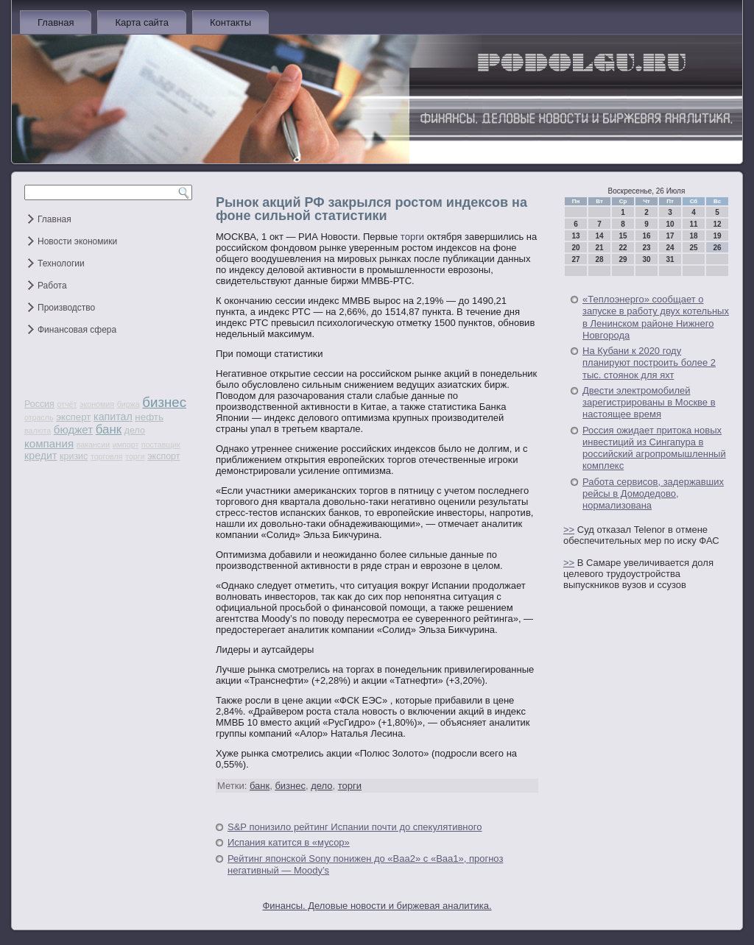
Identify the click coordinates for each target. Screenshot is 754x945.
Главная (56, 22)
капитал (113, 416)
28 (599, 259)
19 (717, 236)
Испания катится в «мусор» (289, 842)
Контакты (230, 22)
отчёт (67, 404)
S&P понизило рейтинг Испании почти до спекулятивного (355, 826)
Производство (66, 307)
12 (717, 224)
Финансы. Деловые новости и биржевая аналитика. (376, 905)
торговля (107, 456)
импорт (126, 444)
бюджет (73, 429)
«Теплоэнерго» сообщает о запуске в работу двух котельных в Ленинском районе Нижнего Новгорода (655, 317)
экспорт (163, 456)
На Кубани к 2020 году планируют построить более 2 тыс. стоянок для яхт (649, 363)
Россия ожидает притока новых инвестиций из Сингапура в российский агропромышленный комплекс (654, 448)
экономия (97, 404)
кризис (74, 456)
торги (134, 456)
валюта (37, 430)
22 (623, 248)
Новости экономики (77, 241)
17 (670, 236)
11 (693, 224)
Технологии (61, 263)
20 (575, 248)
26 (717, 248)
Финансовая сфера (77, 330)
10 (670, 224)
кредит (40, 455)
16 (646, 236)
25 (693, 248)
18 (693, 236)
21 (599, 248)
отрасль (39, 417)
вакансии (93, 444)
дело (134, 430)
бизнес (164, 402)
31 (670, 259)
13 (575, 236)
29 (623, 259)
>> (568, 529)
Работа (52, 285)
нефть (149, 416)
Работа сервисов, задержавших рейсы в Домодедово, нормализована (653, 494)
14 (599, 236)
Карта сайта (141, 22)
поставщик (160, 444)
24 (670, 248)
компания (49, 443)
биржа (128, 404)
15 (623, 236)
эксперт (73, 416)
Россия (39, 404)
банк (108, 429)
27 (575, 259)
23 (646, 248)
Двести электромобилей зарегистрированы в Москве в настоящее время (649, 402)
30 (646, 259)
